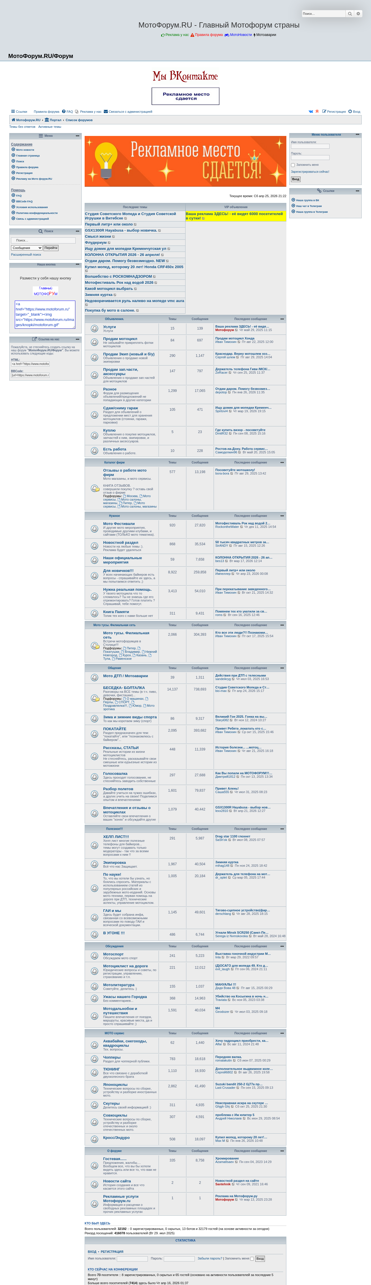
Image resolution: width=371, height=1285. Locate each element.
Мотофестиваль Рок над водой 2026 (119, 282)
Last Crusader (225, 1087)
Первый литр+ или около (109, 224)
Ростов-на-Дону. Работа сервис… (241, 448)
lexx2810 (221, 811)
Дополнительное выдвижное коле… (244, 1068)
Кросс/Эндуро (116, 1137)
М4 (217, 1008)
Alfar (218, 1044)
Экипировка (114, 862)
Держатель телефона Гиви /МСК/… (242, 369)
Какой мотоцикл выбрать (109, 288)
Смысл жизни (98, 236)
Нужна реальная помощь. (127, 589)
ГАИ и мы (112, 910)
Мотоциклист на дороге (125, 966)
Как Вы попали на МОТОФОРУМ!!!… (243, 773)
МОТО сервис (114, 1033)
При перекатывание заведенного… (243, 589)
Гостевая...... (115, 1159)
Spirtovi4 (221, 411)
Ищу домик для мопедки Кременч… (243, 407)
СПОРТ (122, 702)
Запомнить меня (239, 1258)
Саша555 (222, 792)
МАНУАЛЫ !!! (225, 984)
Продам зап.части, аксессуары (120, 371)
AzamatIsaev (224, 1162)
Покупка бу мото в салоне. (110, 310)
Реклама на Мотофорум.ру (236, 1196)
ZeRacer (221, 372)
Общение (114, 668)
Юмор (135, 705)
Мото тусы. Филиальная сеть (114, 625)
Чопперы (112, 1057)
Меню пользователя (325, 134)
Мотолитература (118, 985)
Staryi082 (222, 720)
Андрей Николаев (228, 1118)
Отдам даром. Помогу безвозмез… (242, 388)
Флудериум (96, 242)
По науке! (112, 874)
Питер (125, 503)
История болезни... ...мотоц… (238, 747)
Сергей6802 (224, 1072)
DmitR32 (221, 433)
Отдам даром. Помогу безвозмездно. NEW (125, 261)
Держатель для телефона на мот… (242, 874)
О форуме (114, 1151)
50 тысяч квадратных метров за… (242, 542)
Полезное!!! (114, 828)
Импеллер (222, 573)
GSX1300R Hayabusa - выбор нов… (243, 807)
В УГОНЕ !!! (114, 933)
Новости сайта (117, 1181)
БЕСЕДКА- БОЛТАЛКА (124, 688)
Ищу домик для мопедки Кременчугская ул (125, 248)
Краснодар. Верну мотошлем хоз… (242, 353)
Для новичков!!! (118, 570)
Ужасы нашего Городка (125, 997)
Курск (125, 655)
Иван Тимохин (226, 341)
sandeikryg (223, 679)
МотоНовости (241, 35)
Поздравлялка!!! (119, 704)
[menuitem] (44, 111)
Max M (220, 1140)
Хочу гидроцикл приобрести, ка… (242, 1040)
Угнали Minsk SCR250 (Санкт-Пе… (242, 932)
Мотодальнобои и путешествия (120, 1010)
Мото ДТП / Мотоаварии (125, 676)
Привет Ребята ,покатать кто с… (240, 728)
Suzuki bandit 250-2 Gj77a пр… (239, 1084)
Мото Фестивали (119, 523)
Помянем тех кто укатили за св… (241, 611)
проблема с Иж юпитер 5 (234, 1115)
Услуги (109, 327)
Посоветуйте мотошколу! (235, 470)
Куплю (109, 430)
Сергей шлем (225, 357)
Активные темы (49, 126)
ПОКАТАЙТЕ (114, 729)
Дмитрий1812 (225, 776)
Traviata (221, 1000)
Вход (92, 1251)
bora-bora (222, 473)
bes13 (219, 561)
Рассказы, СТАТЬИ (121, 748)
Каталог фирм (114, 462)
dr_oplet (221, 877)
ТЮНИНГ (111, 1069)
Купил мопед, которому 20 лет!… (241, 1137)
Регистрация (112, 1251)
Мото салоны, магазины (137, 506)
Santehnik (223, 1184)
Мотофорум (224, 330)
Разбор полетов (118, 789)
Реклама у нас (177, 35)
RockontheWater (227, 526)
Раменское (122, 658)
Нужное (114, 515)
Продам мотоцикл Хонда (234, 338)
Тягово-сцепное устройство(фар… (242, 910)
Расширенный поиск (26, 254)
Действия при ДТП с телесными (240, 675)
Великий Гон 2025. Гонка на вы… (241, 716)
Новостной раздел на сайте (237, 1180)
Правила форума (209, 35)
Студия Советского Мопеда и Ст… (242, 687)
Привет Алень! (227, 788)
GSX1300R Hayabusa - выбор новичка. (121, 230)
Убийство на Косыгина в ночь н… (241, 996)
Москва (130, 496)
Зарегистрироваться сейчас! (310, 171)
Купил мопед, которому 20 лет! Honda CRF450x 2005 (134, 267)
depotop (221, 392)
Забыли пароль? (210, 1258)
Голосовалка (115, 773)
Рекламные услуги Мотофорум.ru (121, 1198)
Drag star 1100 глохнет (232, 836)
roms (218, 615)
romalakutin (223, 1060)
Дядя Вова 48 (225, 988)
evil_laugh (222, 969)
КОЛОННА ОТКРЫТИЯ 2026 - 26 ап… (243, 557)
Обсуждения (114, 946)
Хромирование (227, 1158)
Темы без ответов (22, 126)
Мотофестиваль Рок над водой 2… (242, 523)
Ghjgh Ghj (222, 1106)
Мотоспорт (113, 954)
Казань (140, 655)
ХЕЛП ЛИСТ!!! (116, 837)
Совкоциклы (115, 1115)
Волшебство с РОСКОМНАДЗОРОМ (118, 276)
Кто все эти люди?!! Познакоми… (241, 632)
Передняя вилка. (228, 1057)
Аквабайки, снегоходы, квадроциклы (125, 1043)
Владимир (130, 651)
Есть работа (114, 449)
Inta (218, 957)
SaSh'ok (221, 839)
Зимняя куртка (98, 294)
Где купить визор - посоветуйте (240, 430)
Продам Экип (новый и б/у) (128, 354)
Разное (110, 389)
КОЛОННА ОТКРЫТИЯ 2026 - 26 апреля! (122, 254)
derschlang (223, 913)
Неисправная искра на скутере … (241, 1103)
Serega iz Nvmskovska (231, 936)
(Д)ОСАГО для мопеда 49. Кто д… (241, 965)
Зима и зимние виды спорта (130, 717)
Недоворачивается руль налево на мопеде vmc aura (134, 301)
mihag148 (222, 865)
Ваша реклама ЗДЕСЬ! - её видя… (242, 326)
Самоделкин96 (226, 452)
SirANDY (221, 545)
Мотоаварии (266, 35)
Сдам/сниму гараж (120, 408)
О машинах (133, 698)
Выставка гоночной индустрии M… (243, 953)
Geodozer (222, 1011)
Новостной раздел (120, 542)
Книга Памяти (116, 612)
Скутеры (111, 1103)
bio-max (221, 691)
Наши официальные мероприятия (122, 560)
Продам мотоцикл (120, 339)
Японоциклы (115, 1084)
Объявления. (114, 319)
